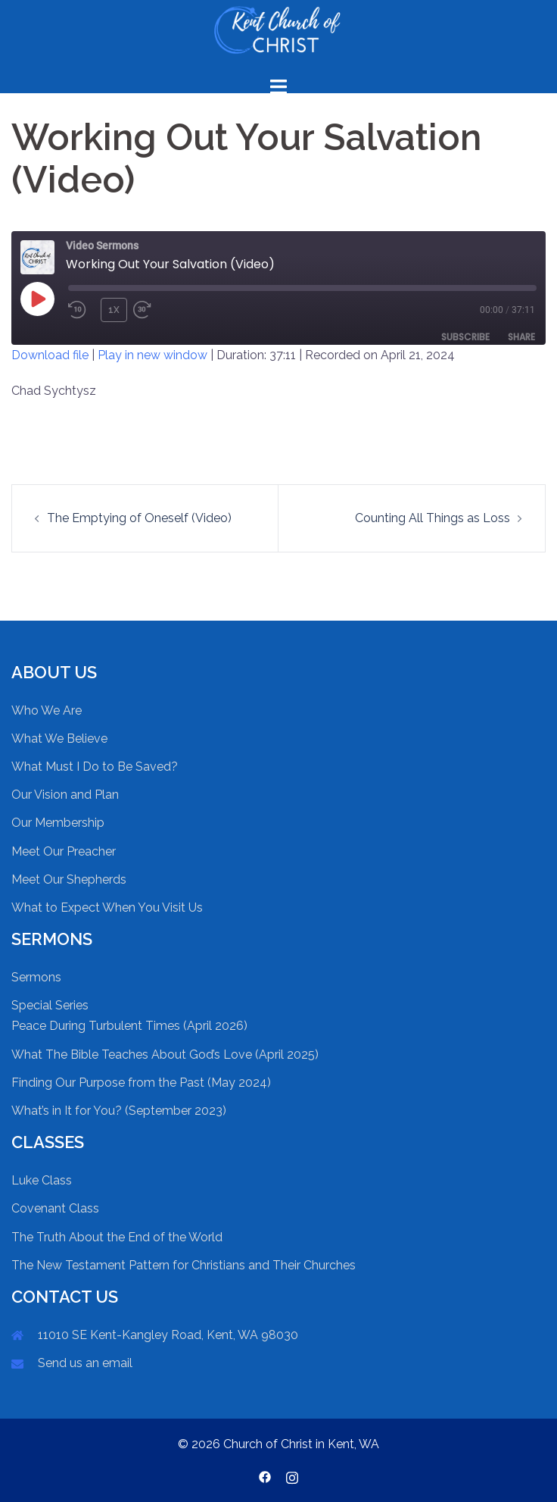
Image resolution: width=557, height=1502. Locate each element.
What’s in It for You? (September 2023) (118, 1110)
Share (521, 336)
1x (114, 310)
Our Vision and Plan (65, 794)
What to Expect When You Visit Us (107, 907)
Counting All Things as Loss (432, 518)
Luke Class (41, 1180)
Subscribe (465, 336)
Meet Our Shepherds (68, 879)
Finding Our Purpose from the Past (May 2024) (141, 1082)
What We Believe (59, 738)
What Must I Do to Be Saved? (94, 766)
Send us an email (85, 1363)
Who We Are (46, 710)
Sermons (36, 977)
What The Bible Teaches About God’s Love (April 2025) (165, 1054)
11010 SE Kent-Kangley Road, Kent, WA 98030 (168, 1335)
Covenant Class (55, 1208)
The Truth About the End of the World (116, 1237)
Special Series (50, 1005)
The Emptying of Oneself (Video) (139, 518)
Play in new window (152, 355)
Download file (50, 355)
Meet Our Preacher (63, 851)
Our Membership (57, 822)
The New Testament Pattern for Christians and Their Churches (183, 1265)
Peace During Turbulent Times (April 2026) (129, 1026)
